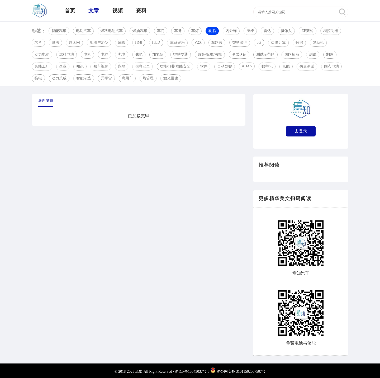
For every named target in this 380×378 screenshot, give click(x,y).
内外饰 (231, 31)
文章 (93, 10)
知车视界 (100, 66)
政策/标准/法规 (210, 54)
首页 (70, 10)
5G (259, 42)
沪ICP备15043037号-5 (192, 372)
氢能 (286, 66)
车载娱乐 (177, 43)
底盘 (121, 43)
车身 (178, 31)
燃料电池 (66, 54)
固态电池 (331, 66)
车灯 (195, 31)
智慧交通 (180, 54)
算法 (55, 43)
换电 (38, 78)
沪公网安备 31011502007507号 (237, 372)
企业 (62, 66)
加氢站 (157, 54)
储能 (138, 54)
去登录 (300, 131)
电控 (104, 54)
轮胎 (212, 31)
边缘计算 (278, 43)
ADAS (247, 66)
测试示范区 (265, 54)
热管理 (148, 78)
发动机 (318, 43)
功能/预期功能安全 (175, 66)
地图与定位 (99, 43)
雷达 (267, 31)
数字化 (267, 66)
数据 (299, 43)
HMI (138, 42)
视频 (117, 10)
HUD (156, 42)
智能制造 (83, 78)
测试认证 (239, 54)
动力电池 (42, 54)
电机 (87, 54)
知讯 (80, 66)
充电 (121, 54)
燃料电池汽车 (112, 31)
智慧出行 (239, 43)
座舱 (121, 66)
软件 (203, 66)
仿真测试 (307, 66)
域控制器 (330, 31)
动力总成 (59, 78)
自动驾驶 (224, 66)
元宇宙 (106, 78)
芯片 (38, 43)
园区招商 (291, 54)
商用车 (127, 78)
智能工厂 (42, 66)
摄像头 (286, 31)
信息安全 (142, 66)
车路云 (216, 43)
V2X (198, 42)
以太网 (74, 43)
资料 (141, 10)
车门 (160, 31)
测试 (312, 54)
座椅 (250, 31)
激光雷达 (170, 78)
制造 (330, 54)
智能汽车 (58, 31)
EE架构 (308, 31)
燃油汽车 (139, 31)
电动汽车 (83, 31)
